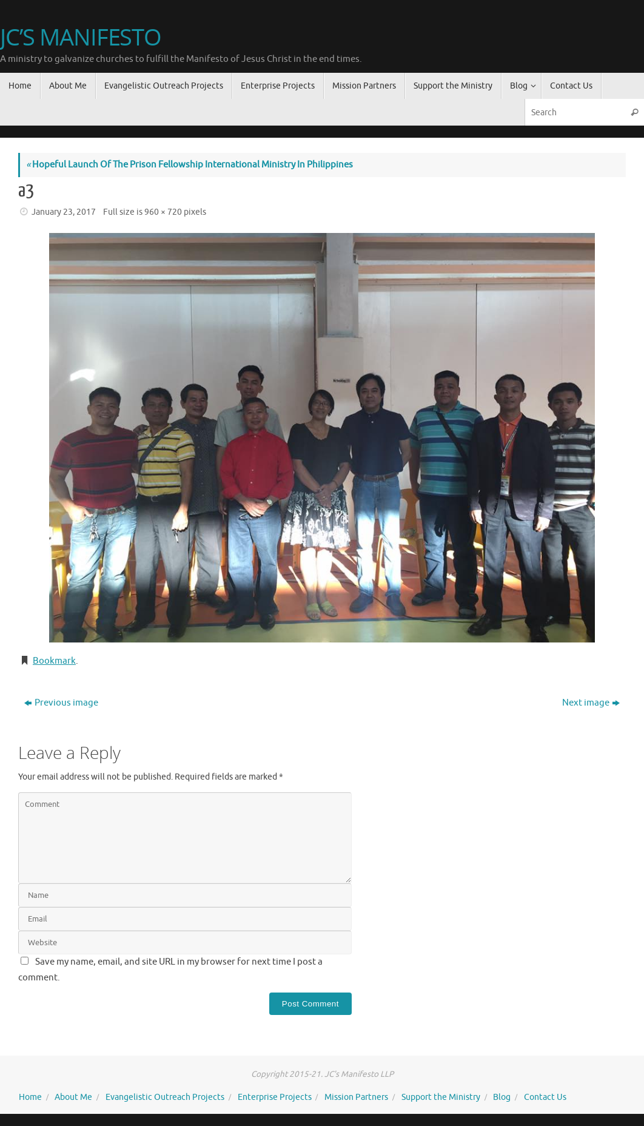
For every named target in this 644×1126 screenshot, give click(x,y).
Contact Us (545, 1097)
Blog (502, 1097)
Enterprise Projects (275, 1097)
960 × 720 (163, 212)
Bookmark (54, 661)
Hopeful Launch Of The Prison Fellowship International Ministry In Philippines (189, 164)
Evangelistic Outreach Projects (165, 1097)
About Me (73, 1097)
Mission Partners (356, 1097)
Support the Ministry (440, 1097)
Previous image (61, 703)
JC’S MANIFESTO (80, 37)
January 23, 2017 (64, 212)
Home (30, 1097)
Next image (591, 703)
